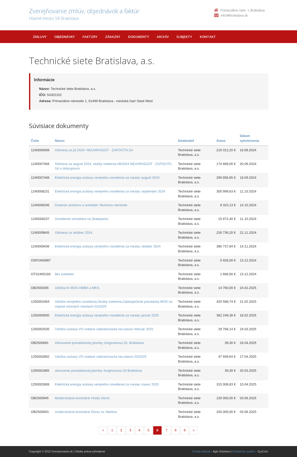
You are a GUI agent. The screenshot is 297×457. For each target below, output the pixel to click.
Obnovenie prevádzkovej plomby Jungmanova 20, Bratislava (99, 343)
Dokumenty (138, 36)
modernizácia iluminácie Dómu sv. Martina (86, 412)
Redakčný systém (244, 451)
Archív (163, 36)
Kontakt (208, 36)
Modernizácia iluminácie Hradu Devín (82, 398)
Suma (220, 141)
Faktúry (89, 36)
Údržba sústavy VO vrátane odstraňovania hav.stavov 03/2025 (101, 356)
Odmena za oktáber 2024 (73, 232)
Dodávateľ (186, 141)
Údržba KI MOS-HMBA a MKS (77, 288)
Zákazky (112, 36)
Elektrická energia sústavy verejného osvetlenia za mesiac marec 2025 (107, 384)
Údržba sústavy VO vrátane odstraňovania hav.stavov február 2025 (104, 329)
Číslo (35, 141)
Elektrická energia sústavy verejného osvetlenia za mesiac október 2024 (108, 246)
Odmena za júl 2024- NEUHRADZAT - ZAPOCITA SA (94, 150)
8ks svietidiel (64, 274)
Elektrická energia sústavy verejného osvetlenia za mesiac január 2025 (107, 315)
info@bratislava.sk (234, 15)
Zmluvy (40, 36)
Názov (60, 141)
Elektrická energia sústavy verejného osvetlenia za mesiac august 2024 (107, 177)
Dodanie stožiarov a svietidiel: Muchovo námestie (91, 205)
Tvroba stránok (201, 451)
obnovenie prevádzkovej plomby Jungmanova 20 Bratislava (98, 370)
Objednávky (64, 36)
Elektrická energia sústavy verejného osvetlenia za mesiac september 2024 (110, 191)
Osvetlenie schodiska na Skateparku (81, 219)
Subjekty (184, 36)
